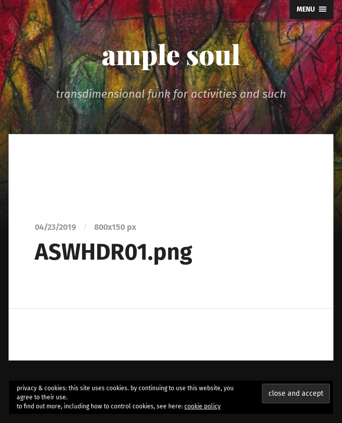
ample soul (171, 54)
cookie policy (202, 406)
